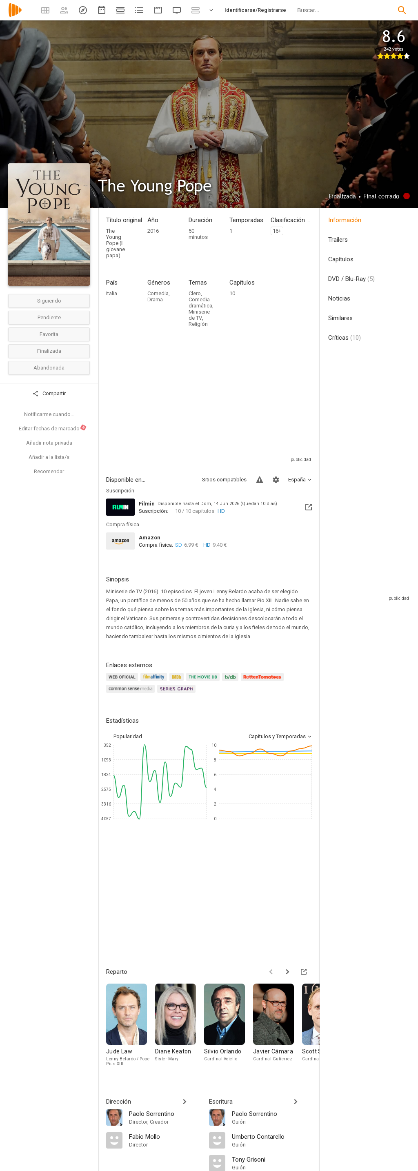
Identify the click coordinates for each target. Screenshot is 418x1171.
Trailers (338, 239)
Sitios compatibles (224, 479)
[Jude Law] (130, 1028)
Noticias (339, 298)
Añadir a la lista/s (49, 457)
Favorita (49, 334)
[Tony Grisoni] (272, 1159)
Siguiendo (49, 301)
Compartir (49, 393)
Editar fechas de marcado (53, 428)
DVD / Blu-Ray (351, 279)
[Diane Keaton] (179, 1028)
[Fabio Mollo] (165, 1136)
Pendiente (49, 317)
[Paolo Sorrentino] (165, 1113)
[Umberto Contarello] (272, 1136)
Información (344, 220)
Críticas (344, 337)
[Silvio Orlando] (228, 1028)
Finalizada (49, 351)
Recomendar (49, 471)
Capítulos (341, 259)
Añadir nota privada (49, 443)
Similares (340, 318)
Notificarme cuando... (49, 414)
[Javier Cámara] (277, 1028)
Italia (111, 293)
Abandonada (48, 368)
